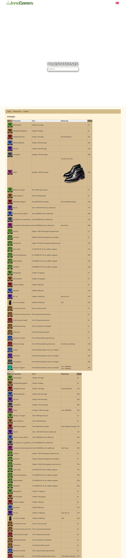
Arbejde (26, 111)
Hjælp (9, 111)
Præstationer (17, 111)
